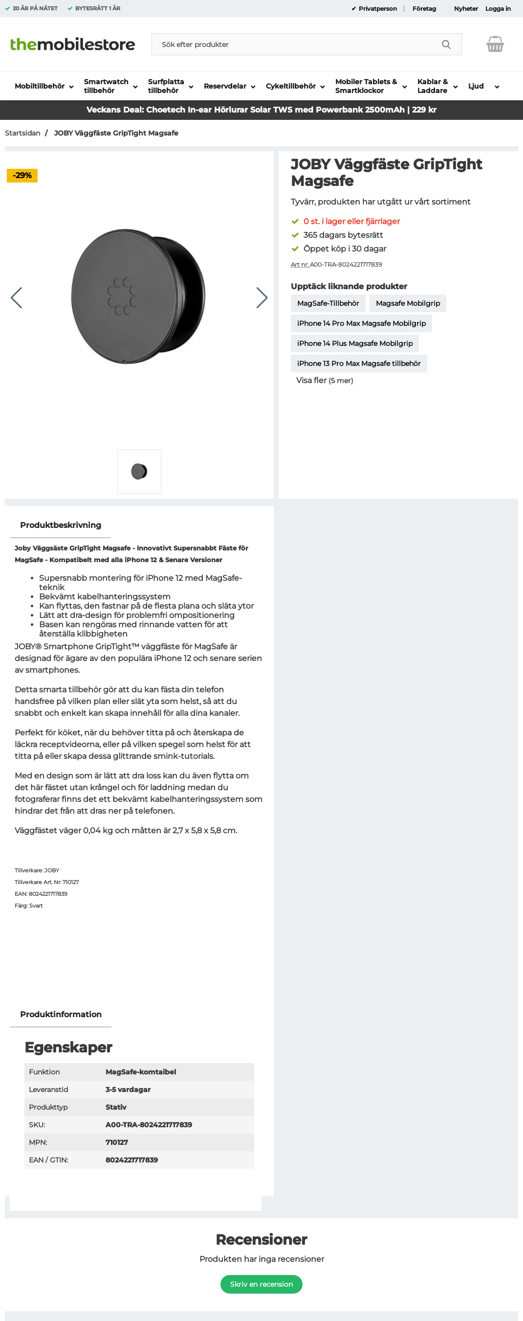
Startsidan (22, 133)
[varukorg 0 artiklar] (495, 44)
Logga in (498, 8)
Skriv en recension (261, 1284)
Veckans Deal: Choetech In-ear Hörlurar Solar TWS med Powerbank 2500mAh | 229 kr (261, 109)
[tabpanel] (139, 757)
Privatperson (377, 8)
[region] (139, 525)
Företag (424, 8)
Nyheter (466, 8)
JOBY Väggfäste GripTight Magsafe (115, 133)
